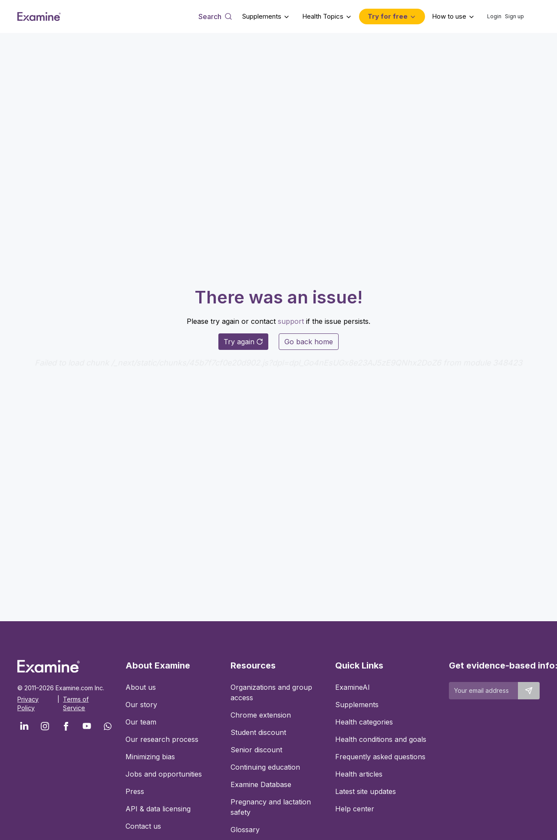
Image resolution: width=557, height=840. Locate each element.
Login (494, 16)
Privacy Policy (28, 703)
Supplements (261, 16)
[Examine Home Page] (39, 16)
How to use (449, 16)
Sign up (514, 16)
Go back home (308, 341)
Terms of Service (76, 703)
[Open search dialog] (215, 16)
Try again (243, 341)
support (291, 321)
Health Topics (322, 16)
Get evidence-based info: (494, 665)
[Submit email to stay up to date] (529, 691)
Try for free (388, 16)
